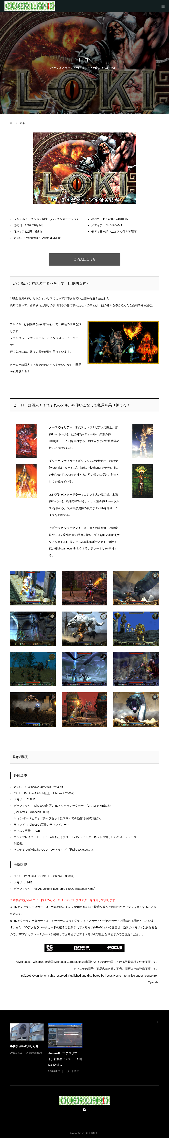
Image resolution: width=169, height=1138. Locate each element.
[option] (86, 1048)
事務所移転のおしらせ (24, 1046)
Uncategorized (34, 1052)
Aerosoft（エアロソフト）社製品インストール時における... (65, 1059)
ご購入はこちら (84, 259)
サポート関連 (71, 1071)
